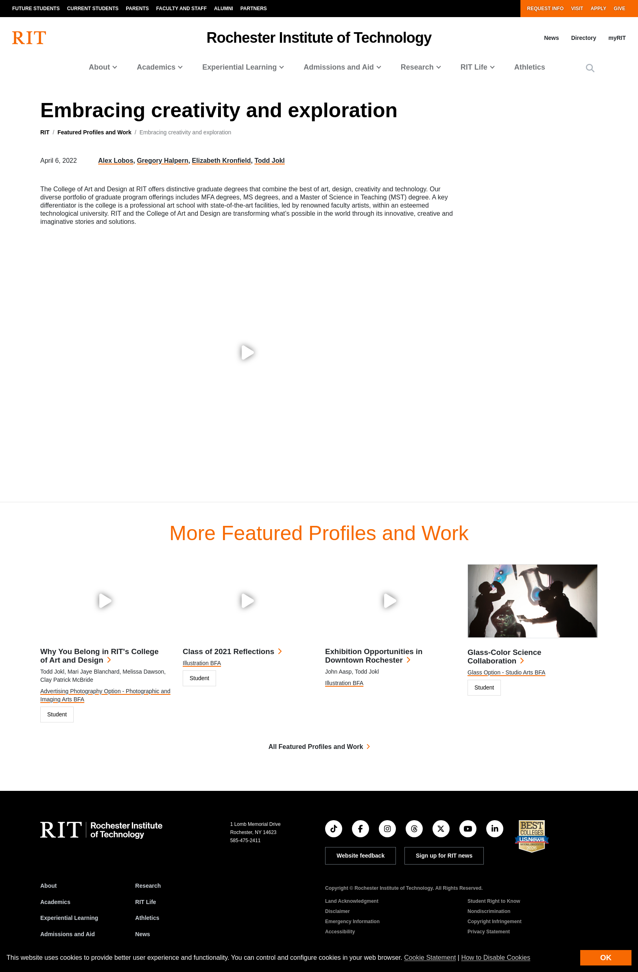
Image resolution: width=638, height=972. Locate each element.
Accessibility (340, 932)
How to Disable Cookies (495, 957)
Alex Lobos (115, 160)
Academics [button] (156, 67)
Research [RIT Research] (148, 885)
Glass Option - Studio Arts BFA (506, 672)
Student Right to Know (494, 901)
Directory (583, 38)
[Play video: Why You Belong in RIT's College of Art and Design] (105, 600)
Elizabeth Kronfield (221, 160)
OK (606, 957)
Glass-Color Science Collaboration (504, 656)
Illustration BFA (202, 663)
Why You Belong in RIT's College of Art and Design (99, 655)
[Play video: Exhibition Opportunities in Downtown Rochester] (390, 600)
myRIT (617, 38)
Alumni (223, 8)
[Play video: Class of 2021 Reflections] (248, 600)
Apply (598, 8)
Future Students (36, 8)
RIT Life (145, 902)
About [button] (99, 67)
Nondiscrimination (489, 911)
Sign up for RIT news (444, 855)
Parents (137, 8)
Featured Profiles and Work (94, 132)
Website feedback (360, 855)
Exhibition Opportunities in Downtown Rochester (373, 655)
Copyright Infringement (495, 921)
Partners (253, 8)
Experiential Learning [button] (239, 67)
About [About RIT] (48, 885)
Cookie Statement (430, 957)
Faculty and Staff (181, 8)
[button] (590, 68)
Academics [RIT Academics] (55, 902)
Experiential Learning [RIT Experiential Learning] (69, 918)
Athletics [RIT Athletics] (147, 918)
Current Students (93, 8)
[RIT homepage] (29, 38)
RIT (45, 132)
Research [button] (417, 67)
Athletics (529, 67)
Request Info (545, 8)
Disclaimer (337, 911)
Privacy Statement (489, 932)
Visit (577, 8)
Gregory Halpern (162, 160)
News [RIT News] (142, 934)
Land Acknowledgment (351, 901)
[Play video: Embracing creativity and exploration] (247, 352)
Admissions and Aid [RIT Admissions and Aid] (67, 934)
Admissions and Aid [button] (339, 67)
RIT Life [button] (474, 67)
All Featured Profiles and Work (316, 746)
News (551, 38)
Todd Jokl (269, 160)
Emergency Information (352, 921)
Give (619, 8)
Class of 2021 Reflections (228, 651)
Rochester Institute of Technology (319, 37)
